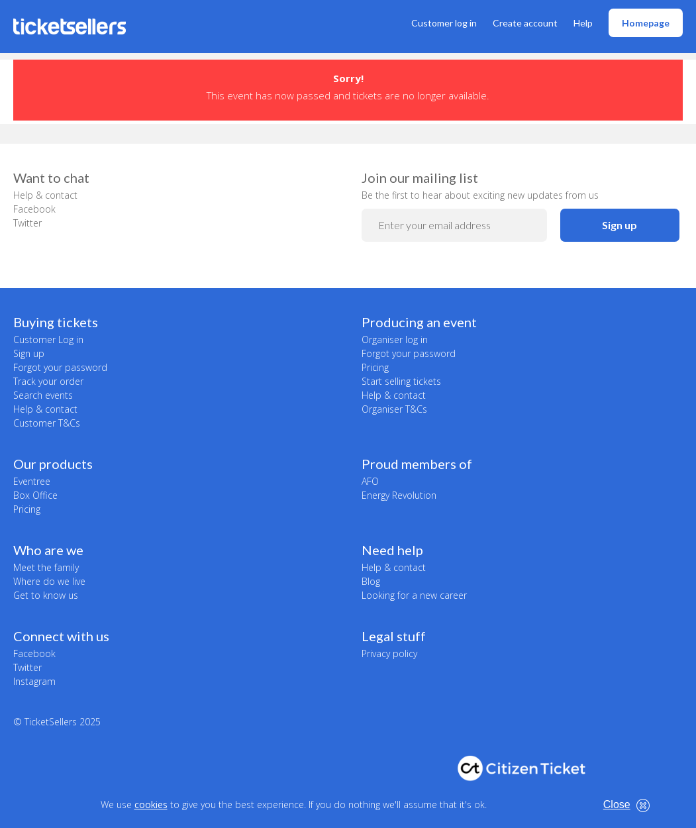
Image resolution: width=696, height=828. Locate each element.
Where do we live (49, 581)
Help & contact (45, 195)
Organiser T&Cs (394, 409)
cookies (151, 804)
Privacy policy (389, 653)
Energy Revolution (399, 495)
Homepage (646, 22)
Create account (525, 22)
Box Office (35, 495)
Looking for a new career (414, 595)
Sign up (619, 225)
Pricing (375, 367)
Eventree (31, 481)
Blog (371, 581)
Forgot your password (60, 367)
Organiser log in (395, 339)
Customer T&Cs (46, 423)
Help (583, 22)
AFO (370, 481)
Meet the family (46, 567)
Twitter (27, 223)
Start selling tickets (401, 381)
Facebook (34, 209)
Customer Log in (48, 339)
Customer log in (444, 22)
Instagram (34, 681)
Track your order (48, 381)
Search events (43, 395)
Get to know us (45, 595)
